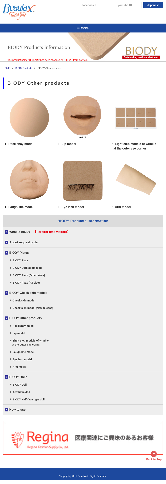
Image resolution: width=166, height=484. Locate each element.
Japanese (153, 5)
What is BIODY (20, 231)
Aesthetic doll (21, 392)
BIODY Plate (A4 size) (26, 282)
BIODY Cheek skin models (28, 292)
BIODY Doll (20, 384)
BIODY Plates (19, 252)
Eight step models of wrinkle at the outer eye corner (136, 122)
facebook (89, 5)
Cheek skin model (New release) (33, 307)
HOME (6, 68)
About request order (24, 242)
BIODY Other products (25, 318)
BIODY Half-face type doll (29, 399)
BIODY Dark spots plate (27, 267)
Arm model (136, 183)
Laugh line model (29, 183)
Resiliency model (29, 120)
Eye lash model (83, 183)
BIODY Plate (20, 260)
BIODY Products (23, 68)
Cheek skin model (24, 300)
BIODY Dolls (18, 377)
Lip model (83, 120)
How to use (17, 409)
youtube (125, 5)
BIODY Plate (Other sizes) (29, 275)
